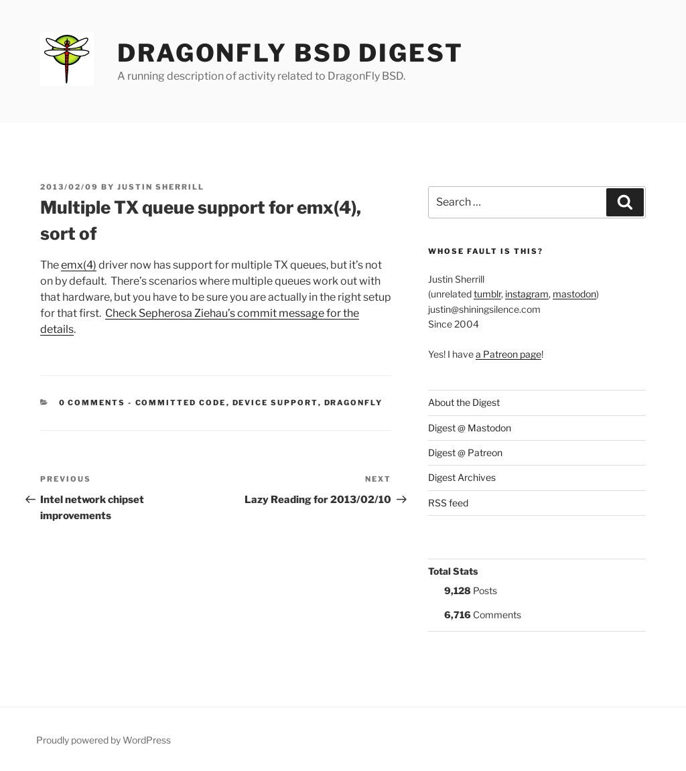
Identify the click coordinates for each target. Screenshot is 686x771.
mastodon (574, 293)
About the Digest (464, 402)
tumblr (487, 293)
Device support (275, 402)
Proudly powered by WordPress (103, 740)
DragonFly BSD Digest (290, 53)
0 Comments (92, 402)
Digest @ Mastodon (469, 427)
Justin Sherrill (160, 187)
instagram (527, 293)
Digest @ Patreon (465, 452)
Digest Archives (462, 477)
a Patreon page (508, 354)
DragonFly (353, 402)
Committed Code (180, 402)
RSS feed (448, 502)
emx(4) (78, 265)
